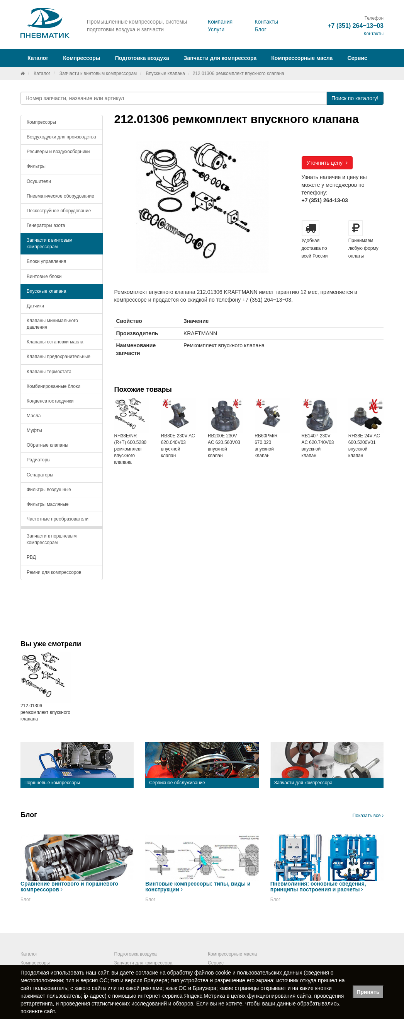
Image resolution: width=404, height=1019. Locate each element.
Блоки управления (46, 261)
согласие (147, 973)
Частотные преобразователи (57, 519)
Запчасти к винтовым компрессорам (98, 73)
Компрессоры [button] (81, 58)
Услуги (216, 29)
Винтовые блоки (44, 276)
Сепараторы (40, 475)
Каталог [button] (37, 58)
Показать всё (368, 815)
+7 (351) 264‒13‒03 (356, 25)
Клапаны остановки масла (55, 342)
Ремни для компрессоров (54, 572)
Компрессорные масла (302, 58)
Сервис (357, 58)
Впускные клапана (165, 73)
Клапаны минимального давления (52, 324)
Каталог (42, 73)
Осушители (39, 181)
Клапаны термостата (49, 371)
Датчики (35, 306)
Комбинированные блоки (53, 386)
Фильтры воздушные (49, 489)
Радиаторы (39, 460)
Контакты (266, 22)
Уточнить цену (327, 163)
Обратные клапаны (47, 445)
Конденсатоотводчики (50, 401)
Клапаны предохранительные (58, 356)
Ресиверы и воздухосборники (58, 151)
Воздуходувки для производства (61, 137)
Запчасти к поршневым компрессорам (52, 539)
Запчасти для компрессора (220, 58)
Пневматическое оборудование (60, 196)
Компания (220, 22)
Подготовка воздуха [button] (142, 58)
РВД (31, 557)
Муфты (34, 430)
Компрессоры (41, 122)
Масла (34, 415)
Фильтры (36, 166)
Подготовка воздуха (135, 954)
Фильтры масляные (48, 504)
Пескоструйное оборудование (59, 210)
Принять (367, 992)
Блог (260, 29)
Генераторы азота (46, 225)
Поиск (355, 98)
